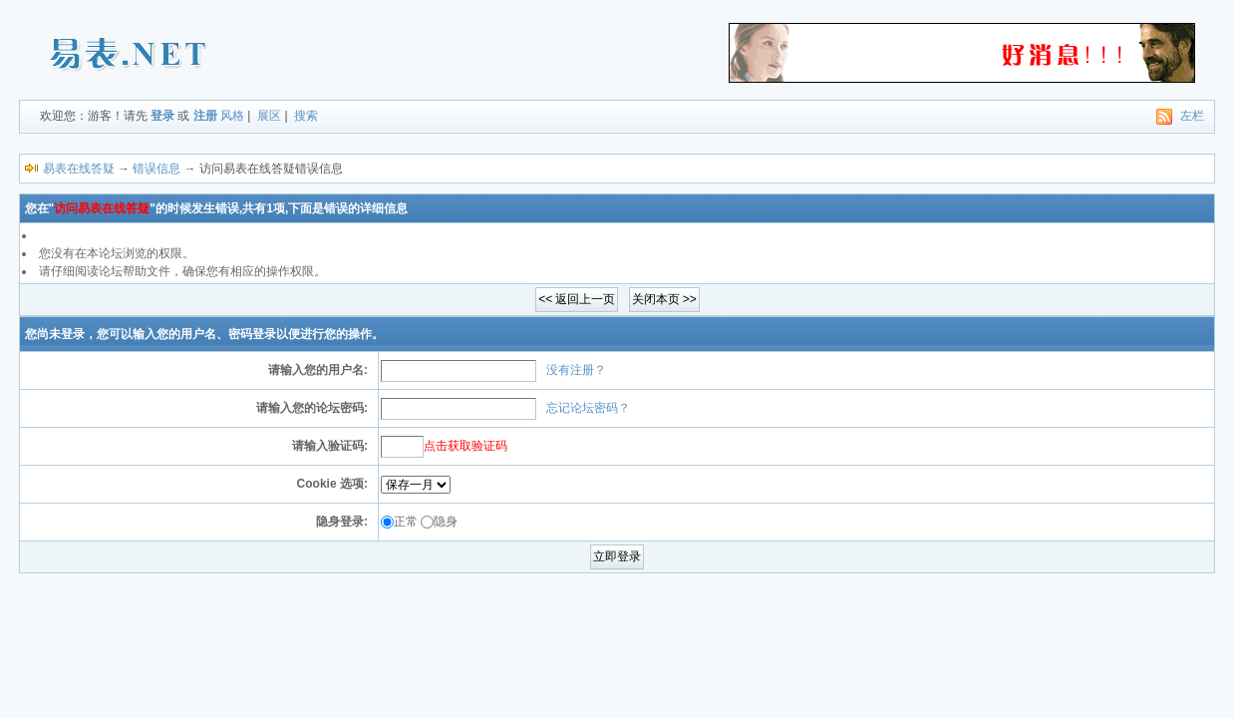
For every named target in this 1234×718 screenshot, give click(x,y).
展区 (269, 116)
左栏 (1192, 116)
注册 (205, 116)
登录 (162, 116)
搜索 (306, 116)
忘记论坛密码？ (588, 408)
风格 (232, 116)
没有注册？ (576, 370)
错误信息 (156, 169)
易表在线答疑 (79, 169)
